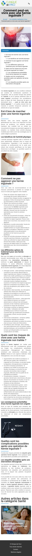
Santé (6, 509)
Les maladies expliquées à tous (18, 19)
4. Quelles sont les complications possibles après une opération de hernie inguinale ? (16, 78)
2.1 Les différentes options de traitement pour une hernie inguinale (17, 65)
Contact (15, 549)
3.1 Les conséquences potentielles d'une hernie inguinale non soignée (16, 73)
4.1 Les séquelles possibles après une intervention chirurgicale (17, 83)
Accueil (5, 19)
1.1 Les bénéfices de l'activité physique (17, 58)
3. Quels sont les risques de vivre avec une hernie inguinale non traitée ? (15, 69)
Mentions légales (16, 552)
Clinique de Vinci (16, 544)
